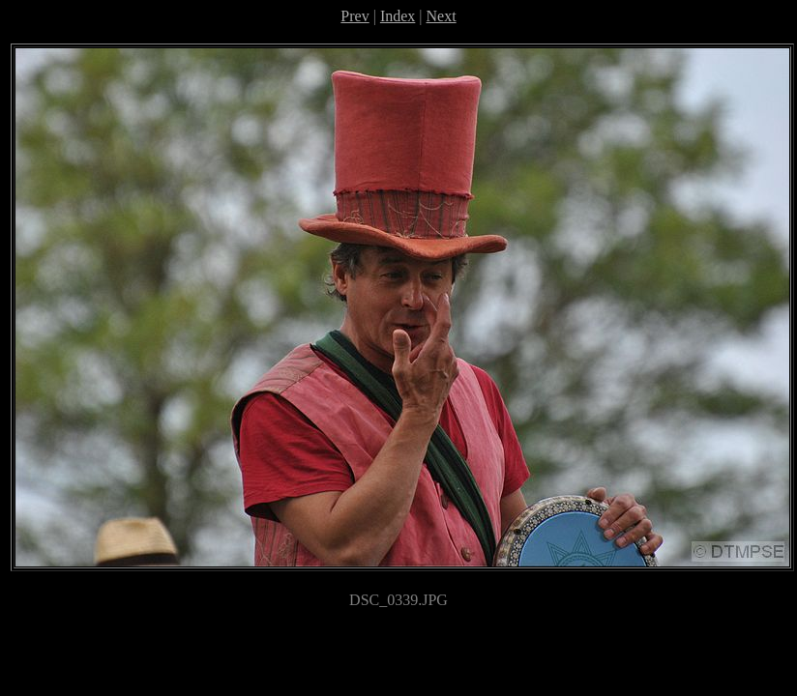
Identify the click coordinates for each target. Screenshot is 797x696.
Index (397, 16)
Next (442, 16)
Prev (354, 16)
